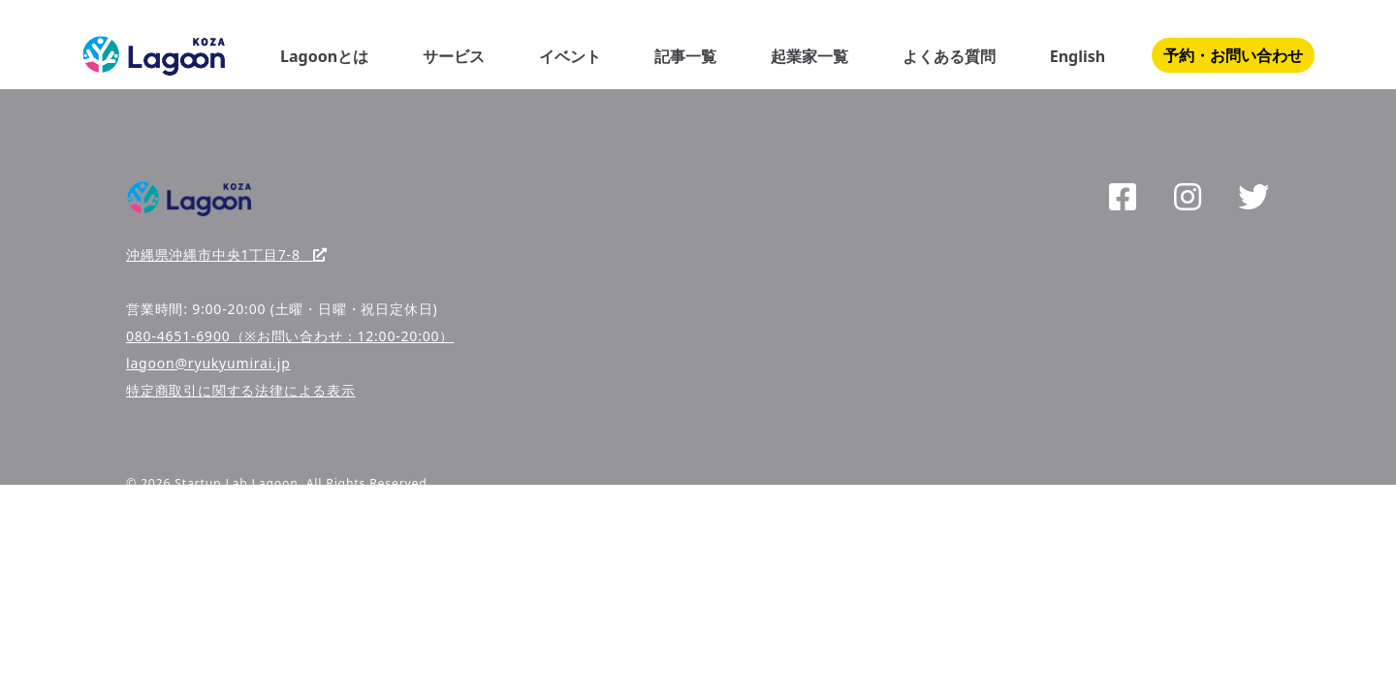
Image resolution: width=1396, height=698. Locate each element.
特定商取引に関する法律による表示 (241, 390)
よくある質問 (949, 56)
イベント (570, 56)
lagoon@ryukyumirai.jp (208, 363)
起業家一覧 (809, 56)
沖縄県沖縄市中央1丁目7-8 (227, 254)
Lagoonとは (324, 56)
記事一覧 (685, 56)
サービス (454, 56)
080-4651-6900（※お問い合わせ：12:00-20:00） (290, 336)
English (1077, 56)
